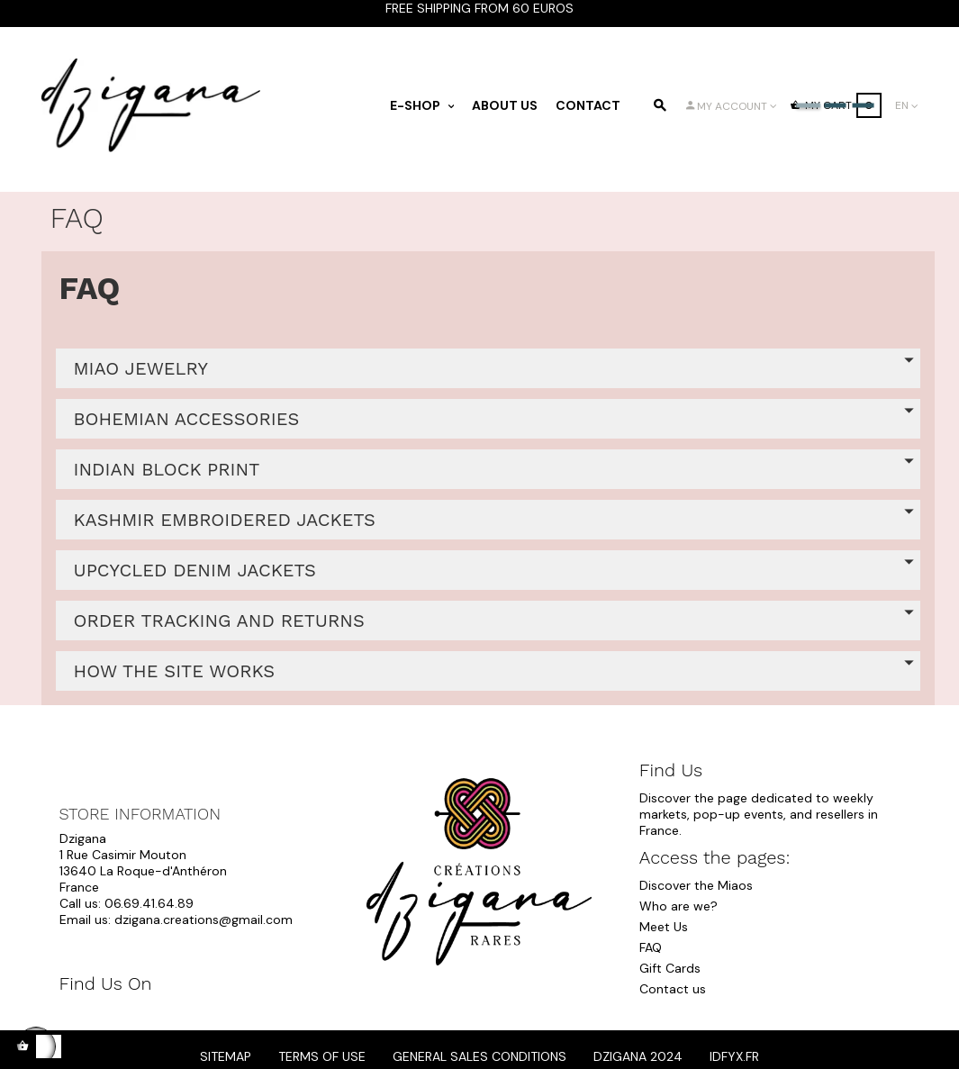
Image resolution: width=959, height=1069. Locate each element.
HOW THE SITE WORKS (175, 671)
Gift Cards (670, 968)
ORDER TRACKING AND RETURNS (219, 620)
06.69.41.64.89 (149, 903)
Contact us (672, 989)
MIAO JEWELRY (141, 368)
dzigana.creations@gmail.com (203, 919)
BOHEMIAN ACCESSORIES (187, 419)
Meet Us (663, 927)
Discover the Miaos (696, 885)
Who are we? (678, 906)
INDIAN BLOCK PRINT (167, 469)
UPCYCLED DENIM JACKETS (195, 570)
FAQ (650, 947)
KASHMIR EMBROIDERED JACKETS (224, 519)
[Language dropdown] (906, 105)
